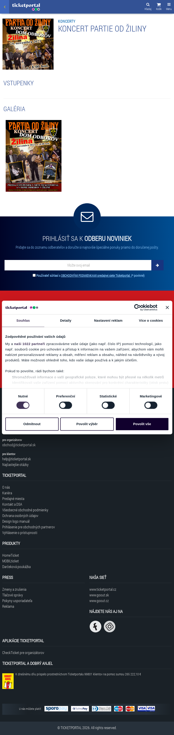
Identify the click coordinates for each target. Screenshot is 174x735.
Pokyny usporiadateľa (17, 600)
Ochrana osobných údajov (20, 515)
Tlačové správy (12, 595)
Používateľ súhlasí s (90, 275)
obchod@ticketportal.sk (19, 444)
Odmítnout (32, 424)
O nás (6, 487)
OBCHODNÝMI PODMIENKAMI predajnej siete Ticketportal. (96, 275)
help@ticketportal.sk (16, 458)
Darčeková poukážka (16, 566)
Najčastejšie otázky (15, 464)
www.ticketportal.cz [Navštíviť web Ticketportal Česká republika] (102, 589)
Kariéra (7, 492)
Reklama (8, 606)
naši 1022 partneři (29, 344)
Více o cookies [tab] (151, 320)
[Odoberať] (157, 265)
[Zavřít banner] (167, 307)
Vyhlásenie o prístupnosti (19, 532)
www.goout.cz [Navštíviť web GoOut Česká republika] (99, 600)
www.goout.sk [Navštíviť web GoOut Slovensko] (99, 595)
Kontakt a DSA (12, 504)
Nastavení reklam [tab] (108, 320)
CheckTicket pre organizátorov (23, 652)
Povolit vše (142, 424)
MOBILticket (10, 561)
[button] (159, 7)
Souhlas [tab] (23, 320)
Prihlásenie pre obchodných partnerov (28, 526)
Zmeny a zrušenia (14, 589)
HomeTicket (10, 555)
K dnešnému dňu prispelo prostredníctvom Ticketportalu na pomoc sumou (78, 674)
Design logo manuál (15, 521)
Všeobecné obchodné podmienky (25, 509)
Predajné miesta (13, 498)
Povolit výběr (87, 424)
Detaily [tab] (65, 320)
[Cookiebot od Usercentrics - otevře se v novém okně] (137, 307)
